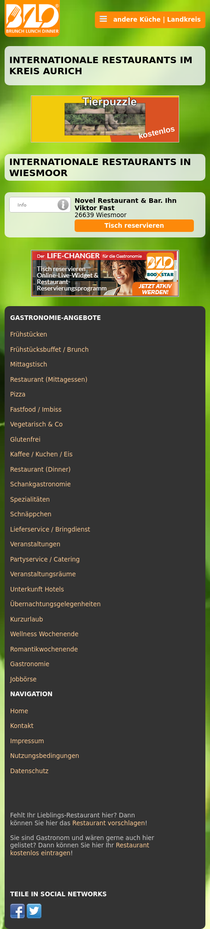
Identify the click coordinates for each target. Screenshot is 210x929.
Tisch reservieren (134, 225)
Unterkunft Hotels (37, 589)
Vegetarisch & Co (36, 424)
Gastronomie (29, 664)
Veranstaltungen (35, 544)
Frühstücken (28, 334)
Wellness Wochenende (44, 634)
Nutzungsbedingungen (44, 755)
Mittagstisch (28, 364)
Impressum (27, 741)
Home (19, 711)
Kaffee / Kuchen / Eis (41, 454)
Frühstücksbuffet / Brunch (49, 349)
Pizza (17, 394)
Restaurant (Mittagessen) (49, 379)
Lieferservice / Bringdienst (50, 529)
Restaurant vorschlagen (108, 823)
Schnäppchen (31, 514)
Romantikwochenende (44, 649)
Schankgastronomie (40, 484)
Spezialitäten (30, 499)
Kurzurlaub (26, 619)
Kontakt (22, 725)
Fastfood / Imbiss (36, 409)
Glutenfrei (25, 439)
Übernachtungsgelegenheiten (55, 604)
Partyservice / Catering (45, 559)
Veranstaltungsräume (43, 574)
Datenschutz (29, 771)
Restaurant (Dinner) (40, 469)
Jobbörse (23, 679)
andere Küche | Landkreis (150, 19)
